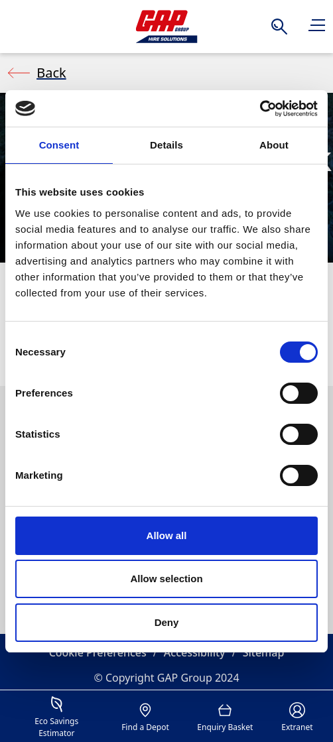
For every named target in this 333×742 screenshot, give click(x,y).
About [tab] (274, 145)
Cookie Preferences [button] (98, 652)
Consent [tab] (59, 145)
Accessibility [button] (195, 652)
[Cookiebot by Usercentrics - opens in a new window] (260, 108)
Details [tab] (166, 145)
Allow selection (166, 578)
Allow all (167, 535)
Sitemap (264, 652)
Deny (167, 622)
